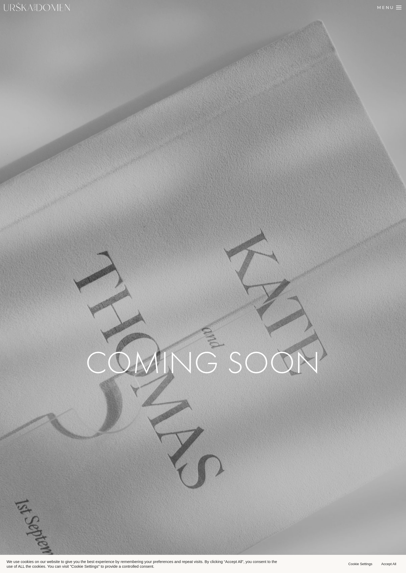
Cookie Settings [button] (360, 564)
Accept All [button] (388, 564)
